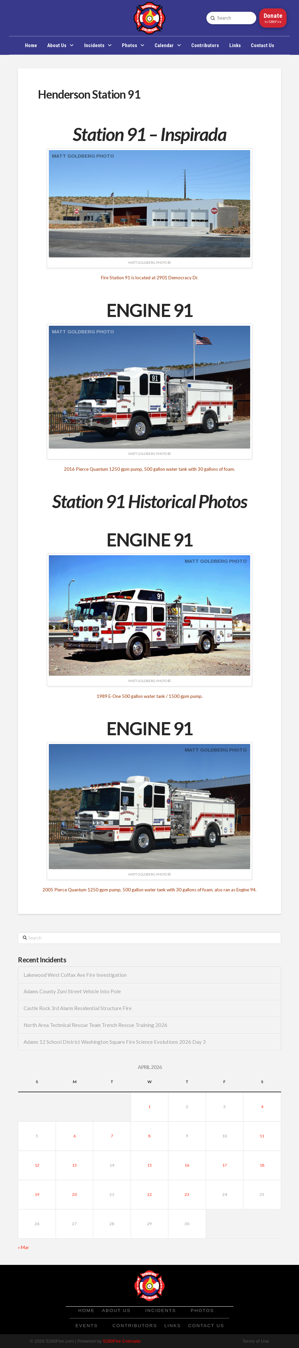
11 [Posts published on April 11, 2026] (262, 1135)
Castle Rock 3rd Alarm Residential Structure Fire (78, 1008)
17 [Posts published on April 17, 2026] (224, 1165)
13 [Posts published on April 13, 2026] (74, 1165)
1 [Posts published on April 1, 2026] (149, 1106)
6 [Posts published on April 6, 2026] (74, 1135)
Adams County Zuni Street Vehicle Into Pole (72, 991)
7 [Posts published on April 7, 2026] (112, 1135)
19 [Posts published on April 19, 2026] (37, 1194)
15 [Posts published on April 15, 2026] (149, 1165)
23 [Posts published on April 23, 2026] (187, 1194)
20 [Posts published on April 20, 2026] (74, 1194)
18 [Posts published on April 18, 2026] (262, 1165)
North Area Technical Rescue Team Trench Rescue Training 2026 (95, 1025)
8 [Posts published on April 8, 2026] (149, 1135)
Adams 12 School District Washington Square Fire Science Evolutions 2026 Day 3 (115, 1042)
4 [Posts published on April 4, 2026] (262, 1106)
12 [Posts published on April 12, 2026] (37, 1165)
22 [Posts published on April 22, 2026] (149, 1194)
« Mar (23, 1247)
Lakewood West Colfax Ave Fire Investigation (75, 975)
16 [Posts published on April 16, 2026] (187, 1165)
